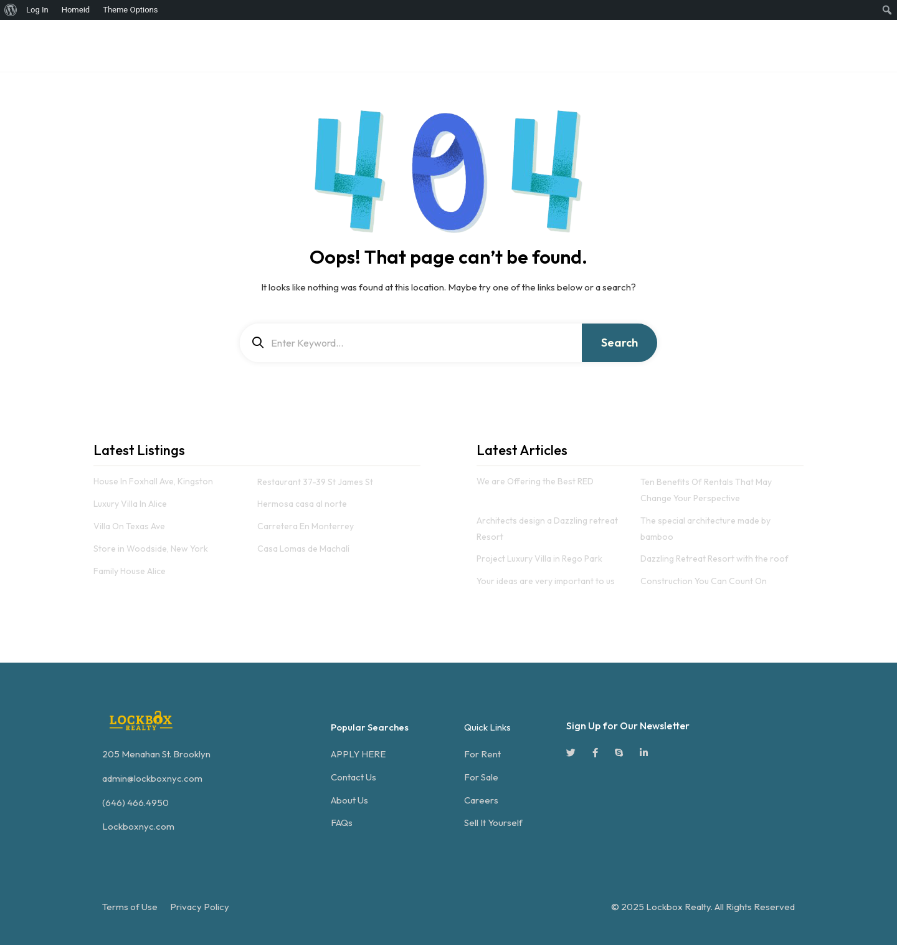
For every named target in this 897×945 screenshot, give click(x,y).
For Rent (482, 754)
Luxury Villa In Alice (130, 503)
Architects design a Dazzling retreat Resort (547, 528)
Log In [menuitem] (37, 9)
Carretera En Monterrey (305, 526)
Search (619, 342)
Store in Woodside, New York (150, 548)
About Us (349, 800)
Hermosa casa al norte (302, 503)
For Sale (481, 777)
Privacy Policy (199, 907)
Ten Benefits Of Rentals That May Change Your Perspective (706, 490)
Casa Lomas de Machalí (303, 548)
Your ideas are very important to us (546, 581)
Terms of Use (130, 907)
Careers (481, 800)
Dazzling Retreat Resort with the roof (714, 558)
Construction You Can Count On (703, 581)
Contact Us (353, 777)
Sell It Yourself (493, 822)
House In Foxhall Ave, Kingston (153, 481)
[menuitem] (11, 10)
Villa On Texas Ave (129, 526)
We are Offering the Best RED (535, 481)
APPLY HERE (358, 754)
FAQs (342, 822)
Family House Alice (129, 571)
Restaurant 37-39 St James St (315, 481)
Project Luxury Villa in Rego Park (539, 558)
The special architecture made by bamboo (705, 528)
